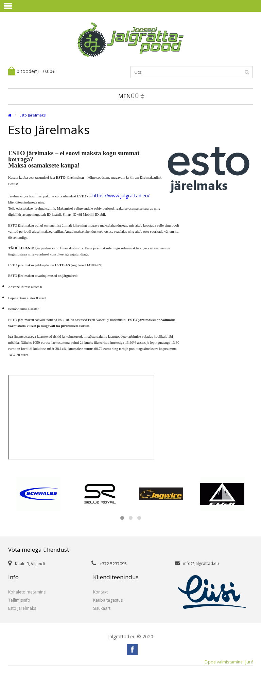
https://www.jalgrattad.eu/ (121, 195)
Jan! (229, 662)
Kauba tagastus (108, 600)
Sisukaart (101, 608)
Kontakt (100, 592)
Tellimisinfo (19, 600)
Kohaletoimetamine (27, 592)
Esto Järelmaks (32, 115)
